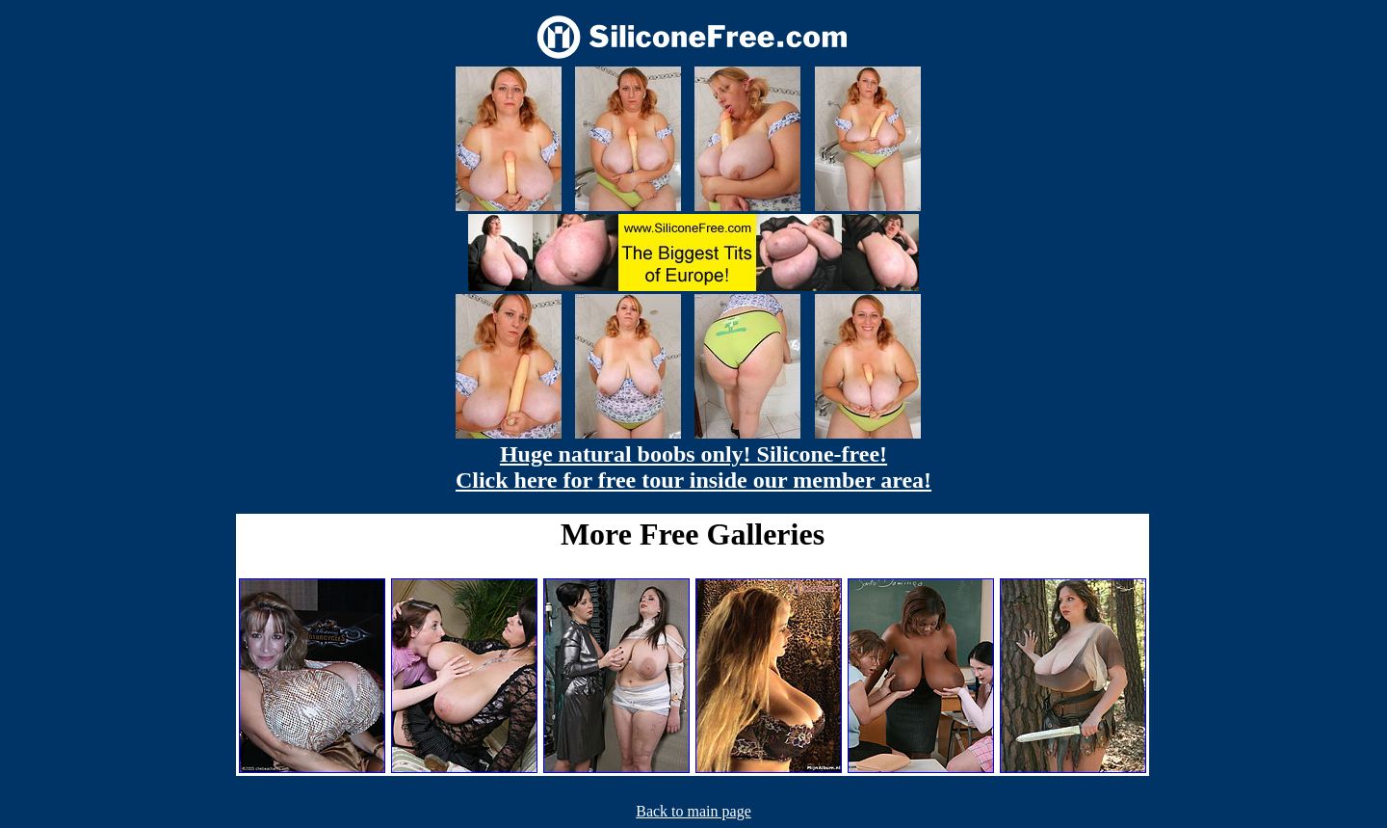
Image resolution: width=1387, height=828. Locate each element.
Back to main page (693, 811)
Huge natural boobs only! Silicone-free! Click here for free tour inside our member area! (693, 467)
